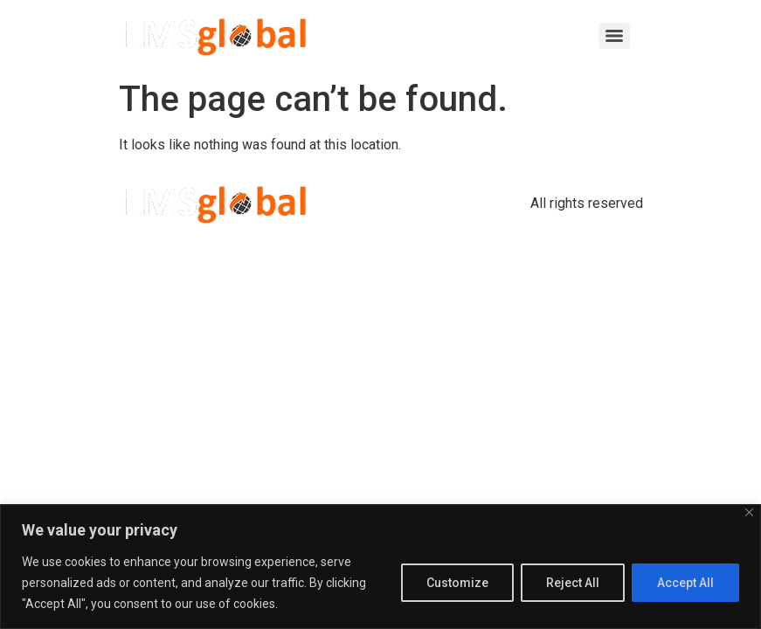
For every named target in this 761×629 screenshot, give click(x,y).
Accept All (685, 583)
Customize (457, 583)
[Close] (749, 512)
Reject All (572, 583)
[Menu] (614, 36)
